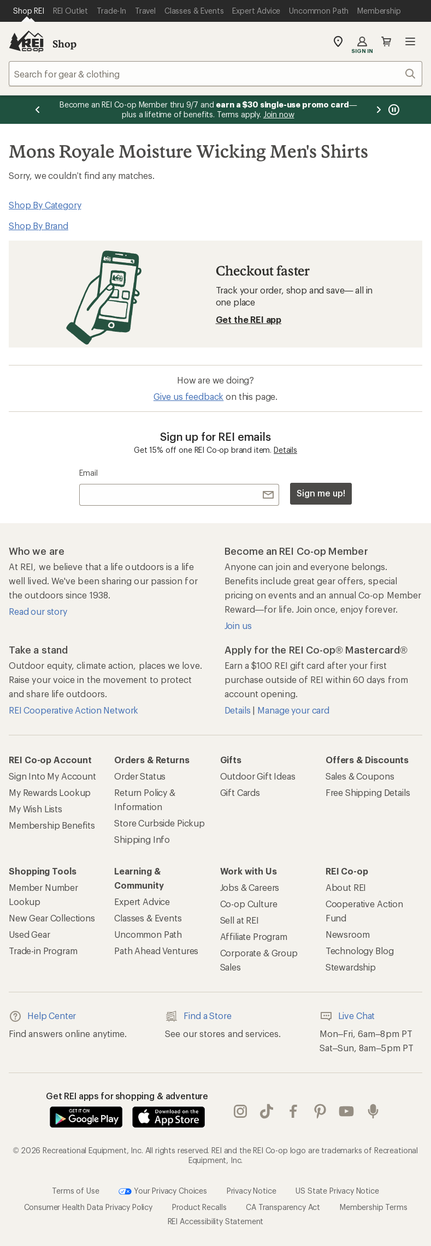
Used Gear (29, 934)
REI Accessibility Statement (216, 1221)
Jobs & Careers (250, 887)
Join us (238, 625)
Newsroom (348, 934)
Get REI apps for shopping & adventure (127, 1096)
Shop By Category (45, 205)
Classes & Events (147, 918)
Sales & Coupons (360, 776)
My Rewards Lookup (50, 792)
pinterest (320, 1111)
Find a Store (198, 1016)
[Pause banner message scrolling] (392, 109)
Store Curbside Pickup (159, 823)
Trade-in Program (43, 950)
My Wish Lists (35, 809)
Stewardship (351, 967)
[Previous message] (37, 109)
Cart (386, 41)
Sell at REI (239, 920)
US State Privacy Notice (337, 1190)
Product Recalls (199, 1207)
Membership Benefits (52, 825)
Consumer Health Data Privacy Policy (88, 1207)
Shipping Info (142, 839)
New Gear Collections (52, 918)
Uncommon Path (148, 934)
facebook (293, 1111)
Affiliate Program (253, 936)
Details (285, 449)
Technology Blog (360, 950)
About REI (346, 887)
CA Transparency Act (283, 1207)
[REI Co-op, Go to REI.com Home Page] (26, 41)
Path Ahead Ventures (156, 950)
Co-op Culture (249, 903)
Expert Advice (142, 901)
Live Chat (347, 1016)
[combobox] (215, 73)
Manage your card (293, 710)
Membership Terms (373, 1207)
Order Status (140, 776)
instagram (240, 1111)
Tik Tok (266, 1111)
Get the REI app (249, 319)
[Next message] (378, 109)
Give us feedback (188, 396)
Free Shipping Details (368, 792)
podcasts (373, 1111)
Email (88, 472)
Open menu (410, 41)
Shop (64, 44)
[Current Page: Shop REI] (29, 11)
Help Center (42, 1016)
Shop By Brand (38, 225)
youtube (346, 1111)
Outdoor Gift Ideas (258, 776)
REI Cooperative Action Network (73, 710)
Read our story (38, 611)
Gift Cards (240, 792)
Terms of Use (75, 1190)
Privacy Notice (251, 1190)
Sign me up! (321, 493)
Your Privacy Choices (163, 1191)
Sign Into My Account (52, 776)
